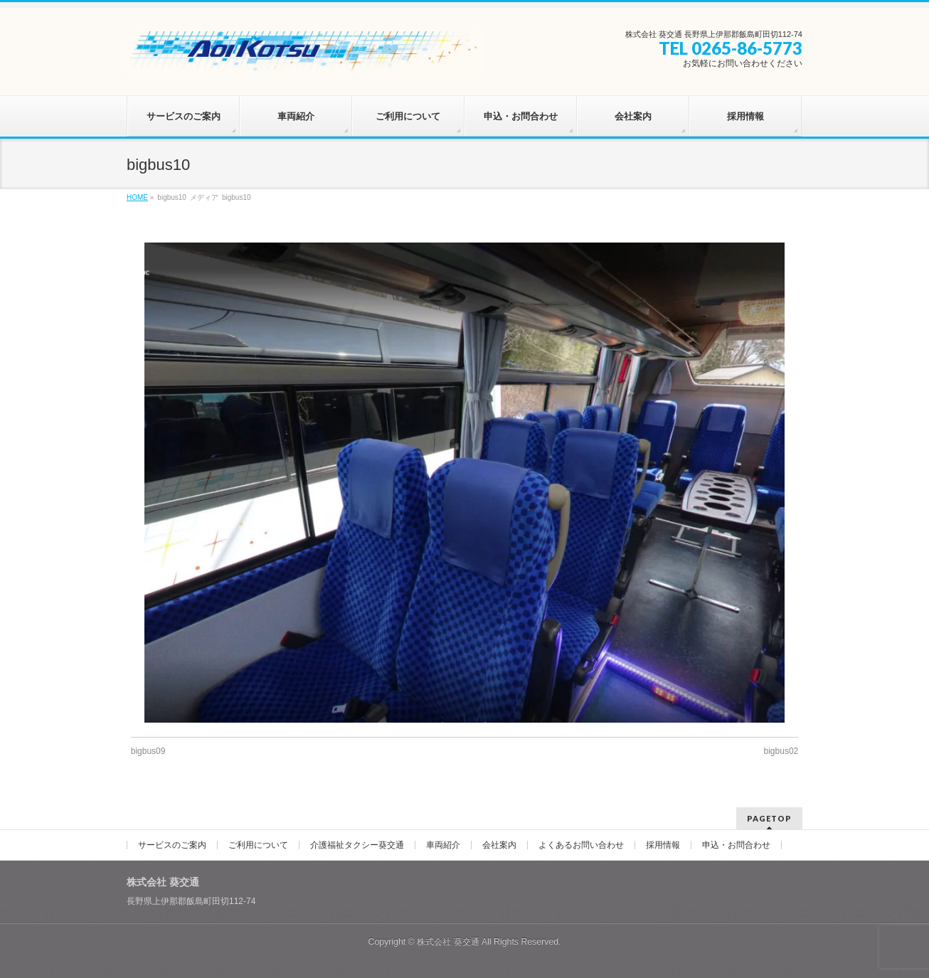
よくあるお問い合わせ (581, 845)
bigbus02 (781, 751)
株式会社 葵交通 (448, 942)
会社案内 (499, 845)
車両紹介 (443, 845)
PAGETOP (769, 818)
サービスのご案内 (172, 845)
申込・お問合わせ (736, 845)
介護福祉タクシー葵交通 (357, 845)
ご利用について (258, 845)
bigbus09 (148, 751)
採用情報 (663, 845)
